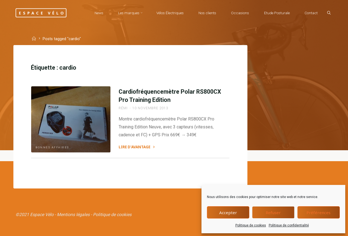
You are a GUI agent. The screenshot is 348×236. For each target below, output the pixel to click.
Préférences (318, 212)
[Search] (329, 13)
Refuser (273, 212)
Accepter (228, 212)
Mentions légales (73, 214)
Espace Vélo (42, 12)
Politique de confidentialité (289, 225)
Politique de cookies (250, 225)
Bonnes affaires (52, 147)
